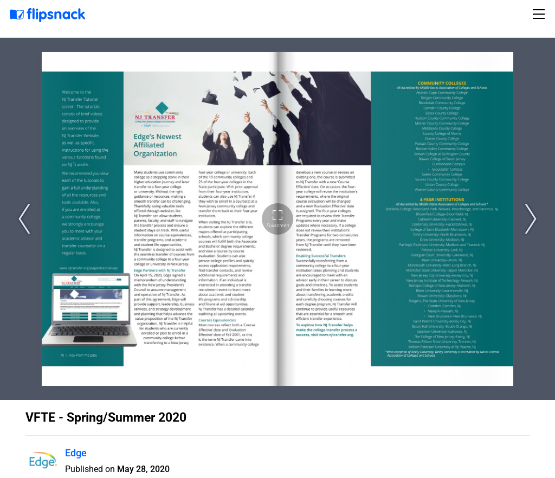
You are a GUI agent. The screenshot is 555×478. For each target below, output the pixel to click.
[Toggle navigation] (540, 14)
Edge (76, 452)
